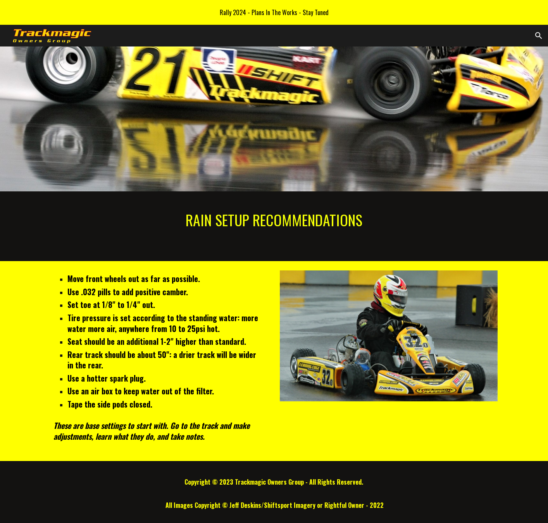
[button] (538, 35)
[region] (274, 12)
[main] (274, 226)
